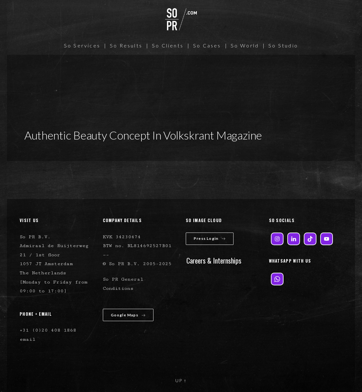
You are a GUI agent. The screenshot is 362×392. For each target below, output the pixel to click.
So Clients (168, 45)
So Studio (283, 45)
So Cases (207, 45)
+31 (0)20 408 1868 (48, 330)
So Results (126, 45)
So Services (82, 45)
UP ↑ (181, 380)
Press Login (210, 238)
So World (245, 45)
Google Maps (128, 315)
